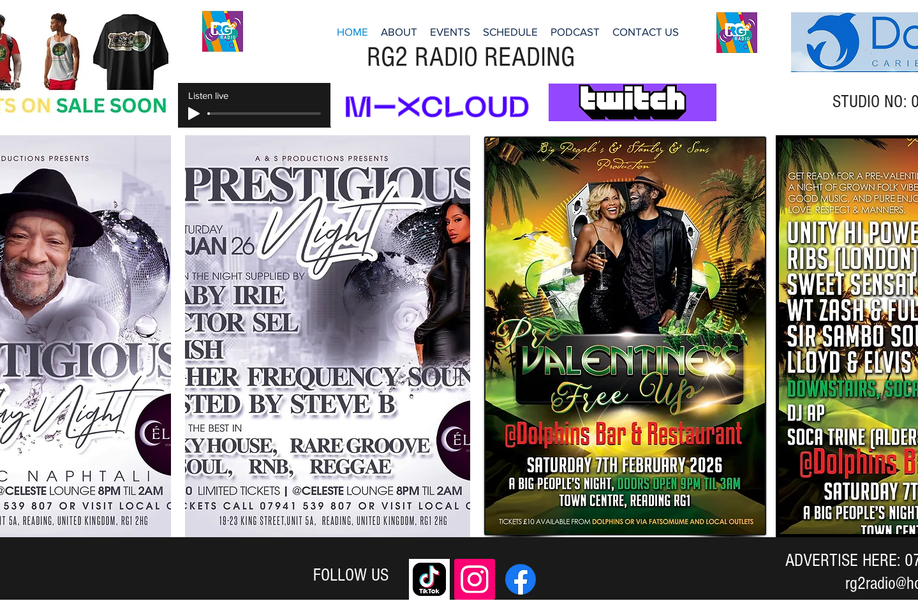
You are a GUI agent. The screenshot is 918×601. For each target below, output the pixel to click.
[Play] (194, 113)
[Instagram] (474, 579)
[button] (510, 32)
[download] (429, 579)
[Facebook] (520, 579)
